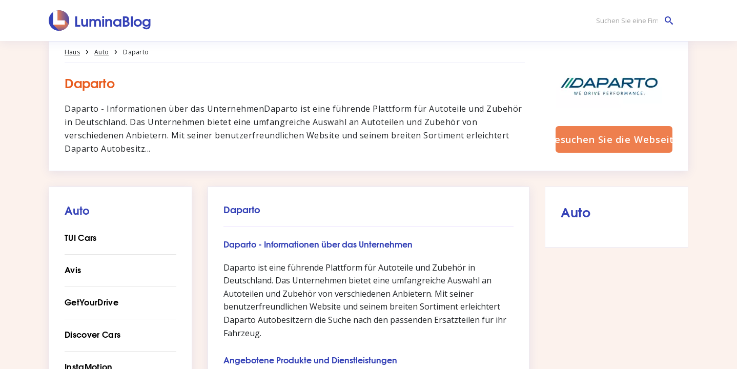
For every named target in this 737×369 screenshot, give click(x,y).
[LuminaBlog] (100, 20)
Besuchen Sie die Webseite (614, 139)
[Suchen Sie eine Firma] (632, 20)
